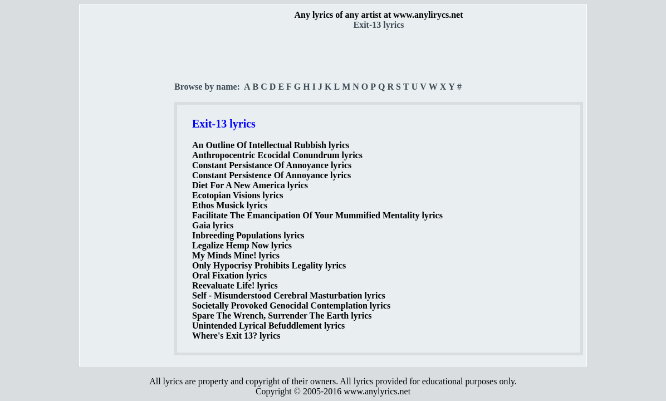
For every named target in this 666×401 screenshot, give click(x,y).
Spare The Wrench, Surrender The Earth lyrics (282, 315)
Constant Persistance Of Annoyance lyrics (271, 165)
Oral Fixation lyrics (229, 275)
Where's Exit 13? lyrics (236, 335)
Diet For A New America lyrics (250, 185)
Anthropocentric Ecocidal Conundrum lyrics (277, 155)
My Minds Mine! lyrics (236, 255)
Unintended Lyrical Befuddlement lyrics (268, 325)
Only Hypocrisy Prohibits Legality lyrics (269, 265)
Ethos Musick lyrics (229, 205)
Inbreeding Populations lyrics (248, 235)
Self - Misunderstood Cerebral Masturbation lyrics (288, 295)
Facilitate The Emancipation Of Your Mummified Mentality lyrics (317, 215)
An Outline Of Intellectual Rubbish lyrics (270, 145)
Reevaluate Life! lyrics (235, 285)
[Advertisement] (127, 195)
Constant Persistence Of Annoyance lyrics (271, 175)
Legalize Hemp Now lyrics (242, 245)
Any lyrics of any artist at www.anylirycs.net (378, 14)
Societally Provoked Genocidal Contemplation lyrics (291, 305)
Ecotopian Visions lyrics (237, 195)
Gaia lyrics (212, 225)
